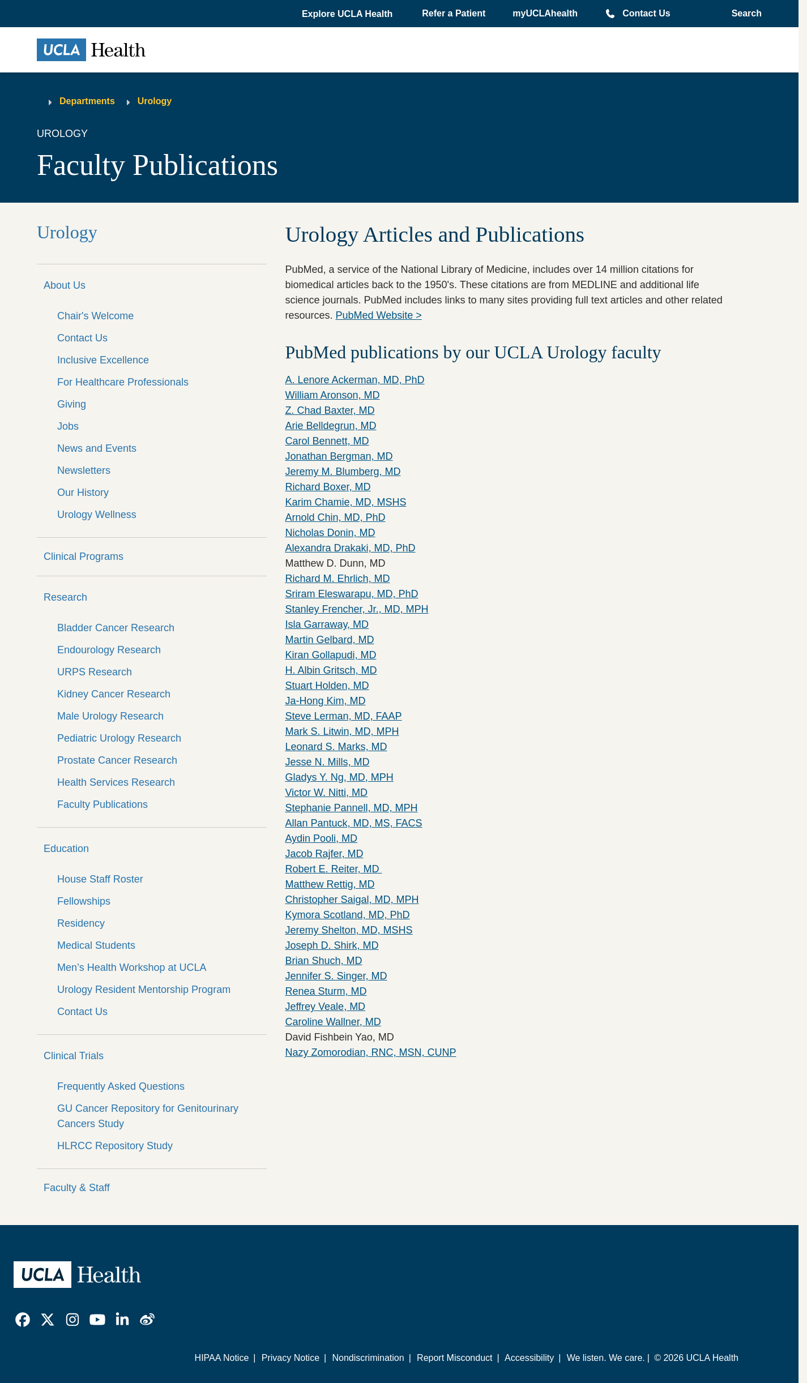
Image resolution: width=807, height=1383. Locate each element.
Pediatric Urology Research (119, 738)
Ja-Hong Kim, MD (325, 701)
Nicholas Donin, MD (330, 532)
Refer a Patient (453, 13)
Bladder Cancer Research (115, 627)
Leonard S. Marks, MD (336, 746)
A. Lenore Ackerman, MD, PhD (354, 380)
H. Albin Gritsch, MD (331, 670)
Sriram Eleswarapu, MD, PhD (351, 594)
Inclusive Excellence (103, 360)
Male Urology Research (110, 716)
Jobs (68, 426)
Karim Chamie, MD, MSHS (345, 502)
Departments (87, 101)
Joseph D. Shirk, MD (331, 945)
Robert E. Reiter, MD (333, 869)
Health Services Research (116, 782)
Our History (83, 492)
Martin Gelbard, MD (329, 639)
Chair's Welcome (95, 316)
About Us (65, 285)
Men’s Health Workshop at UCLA (131, 967)
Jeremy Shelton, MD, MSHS (348, 930)
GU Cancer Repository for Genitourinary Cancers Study (147, 1116)
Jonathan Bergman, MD (338, 456)
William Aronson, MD (332, 395)
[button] (348, 14)
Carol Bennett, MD (327, 441)
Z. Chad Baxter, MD (329, 410)
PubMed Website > (378, 315)
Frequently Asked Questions (121, 1086)
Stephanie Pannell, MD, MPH (351, 807)
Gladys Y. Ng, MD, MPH (339, 777)
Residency (81, 923)
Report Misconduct (454, 1358)
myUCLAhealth (545, 13)
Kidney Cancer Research (113, 694)
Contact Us (646, 13)
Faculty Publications (102, 804)
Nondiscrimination (368, 1358)
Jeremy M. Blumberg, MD (342, 471)
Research (65, 597)
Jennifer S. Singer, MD (336, 976)
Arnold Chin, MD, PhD (335, 517)
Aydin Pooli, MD (321, 838)
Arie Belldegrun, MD (330, 425)
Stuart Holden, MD (327, 685)
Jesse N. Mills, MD (327, 762)
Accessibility (529, 1358)
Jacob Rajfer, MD (324, 853)
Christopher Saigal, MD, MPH (352, 899)
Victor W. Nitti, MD (326, 792)
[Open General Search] (743, 14)
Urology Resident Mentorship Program (143, 989)
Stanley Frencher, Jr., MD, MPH (356, 609)
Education (66, 848)
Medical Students (96, 945)
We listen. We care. (606, 1358)
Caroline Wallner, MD (333, 1021)
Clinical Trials (74, 1055)
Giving (71, 404)
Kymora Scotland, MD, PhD (347, 914)
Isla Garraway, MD (327, 624)
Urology (155, 101)
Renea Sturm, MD (325, 991)
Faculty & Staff (77, 1187)
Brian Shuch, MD (323, 960)
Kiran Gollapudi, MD (330, 655)
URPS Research (94, 672)
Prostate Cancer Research (117, 760)
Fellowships (83, 901)
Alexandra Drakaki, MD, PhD (350, 548)
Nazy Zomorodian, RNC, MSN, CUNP (370, 1052)
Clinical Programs (83, 556)
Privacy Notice (290, 1358)
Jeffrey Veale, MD (325, 1006)
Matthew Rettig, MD (329, 884)
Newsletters (83, 470)
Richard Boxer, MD (327, 487)
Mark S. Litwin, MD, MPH (342, 731)
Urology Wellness (96, 514)
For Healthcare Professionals (123, 382)
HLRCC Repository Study (115, 1145)
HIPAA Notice (222, 1358)
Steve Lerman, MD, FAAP (343, 716)
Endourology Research (109, 650)
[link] (23, 1320)
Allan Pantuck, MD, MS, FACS (353, 823)
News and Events (96, 448)
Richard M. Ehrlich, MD (337, 578)
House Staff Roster (100, 879)
